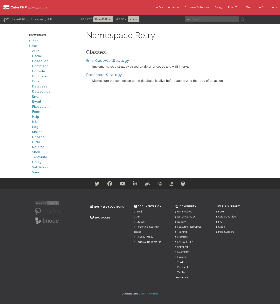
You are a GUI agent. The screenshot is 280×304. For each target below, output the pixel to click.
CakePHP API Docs (148, 294)
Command (40, 66)
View (36, 172)
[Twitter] (96, 184)
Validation (40, 167)
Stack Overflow (226, 216)
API (137, 216)
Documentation (167, 7)
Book (138, 211)
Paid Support (225, 231)
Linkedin (181, 257)
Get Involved (183, 211)
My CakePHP (183, 241)
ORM (36, 142)
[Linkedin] (135, 184)
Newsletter (182, 252)
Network (39, 137)
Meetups (181, 236)
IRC (219, 221)
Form (36, 112)
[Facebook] (109, 184)
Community (268, 7)
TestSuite (39, 157)
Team (249, 7)
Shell (36, 152)
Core (36, 81)
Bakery (180, 221)
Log (35, 127)
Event (36, 101)
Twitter (180, 272)
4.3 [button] (134, 19)
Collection (40, 61)
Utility (37, 162)
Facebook (182, 267)
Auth (35, 51)
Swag (218, 7)
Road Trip (234, 7)
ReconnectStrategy (104, 75)
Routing (38, 147)
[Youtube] (122, 184)
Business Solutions (197, 7)
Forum (221, 211)
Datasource (41, 91)
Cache (37, 56)
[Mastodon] (184, 184)
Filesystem (41, 106)
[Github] (148, 184)
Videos (139, 221)
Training (181, 231)
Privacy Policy (143, 236)
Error (36, 96)
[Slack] (160, 184)
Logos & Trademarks (147, 241)
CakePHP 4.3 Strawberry (27, 19)
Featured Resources (188, 226)
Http (35, 117)
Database (39, 86)
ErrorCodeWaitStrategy (107, 61)
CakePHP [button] (103, 19)
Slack (220, 226)
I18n (35, 122)
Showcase (100, 217)
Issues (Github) (185, 216)
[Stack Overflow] (172, 184)
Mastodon (182, 277)
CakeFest (181, 246)
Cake (33, 46)
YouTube (181, 262)
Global (34, 41)
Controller (40, 76)
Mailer (37, 132)
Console (38, 71)
